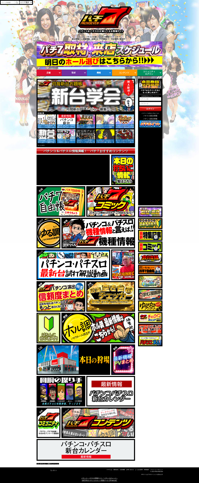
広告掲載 (122, 469)
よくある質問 (139, 469)
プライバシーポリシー (156, 469)
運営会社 (116, 469)
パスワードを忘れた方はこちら (150, 113)
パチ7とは (109, 469)
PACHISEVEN (159, 471)
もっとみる (41, 145)
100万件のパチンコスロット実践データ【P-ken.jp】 (99, 480)
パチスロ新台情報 (150, 116)
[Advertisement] (150, 166)
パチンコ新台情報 (150, 119)
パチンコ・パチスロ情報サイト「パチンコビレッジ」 (99, 478)
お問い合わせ (130, 469)
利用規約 (146, 469)
